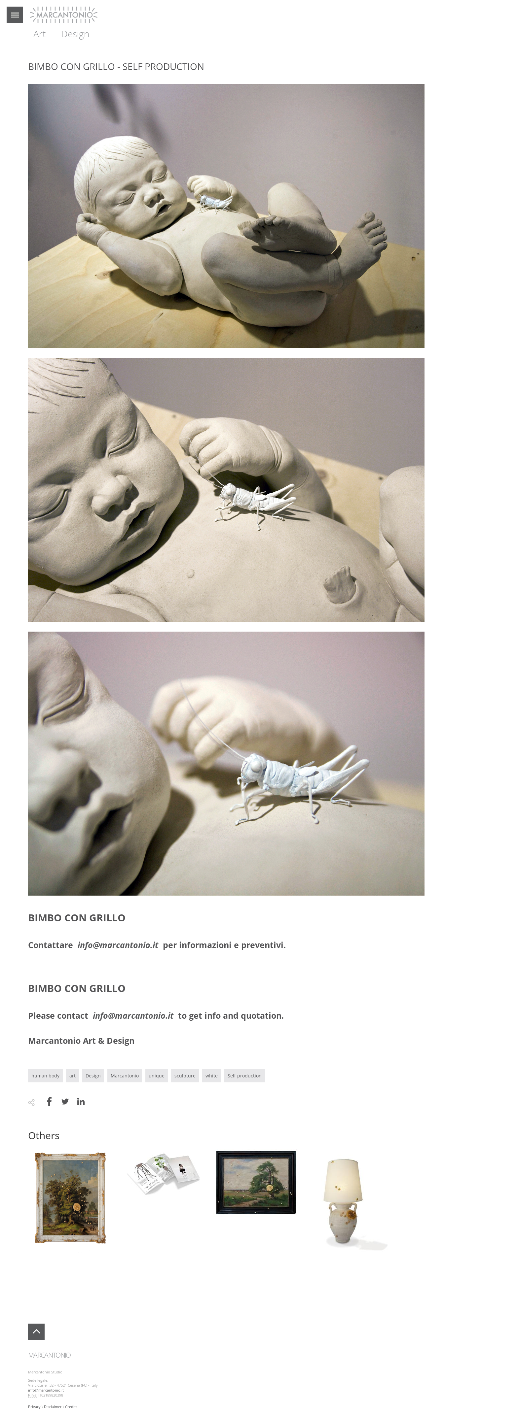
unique (157, 1075)
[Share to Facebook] (49, 1102)
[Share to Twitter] (65, 1102)
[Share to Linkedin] (81, 1102)
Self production (245, 1075)
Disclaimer (53, 1406)
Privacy (34, 1406)
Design (75, 33)
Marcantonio (125, 1075)
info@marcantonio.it (46, 1390)
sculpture (185, 1075)
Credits (71, 1406)
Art (39, 33)
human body (45, 1075)
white (211, 1075)
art (72, 1075)
